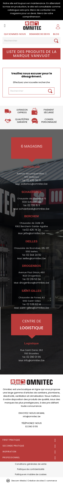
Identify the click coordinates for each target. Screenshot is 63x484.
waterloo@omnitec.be (34, 184)
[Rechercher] (31, 40)
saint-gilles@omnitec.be (34, 307)
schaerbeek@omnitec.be (34, 209)
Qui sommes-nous (15, 34)
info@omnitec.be (34, 360)
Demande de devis (39, 34)
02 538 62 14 (34, 304)
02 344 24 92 (33, 255)
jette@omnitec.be (34, 233)
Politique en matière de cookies (31, 474)
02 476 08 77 (33, 180)
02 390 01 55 (33, 357)
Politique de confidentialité (30, 469)
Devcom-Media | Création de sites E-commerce (34, 480)
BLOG (56, 34)
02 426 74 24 (33, 229)
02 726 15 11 (33, 205)
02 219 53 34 (34, 279)
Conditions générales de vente (30, 464)
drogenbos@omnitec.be (34, 282)
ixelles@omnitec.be (34, 258)
